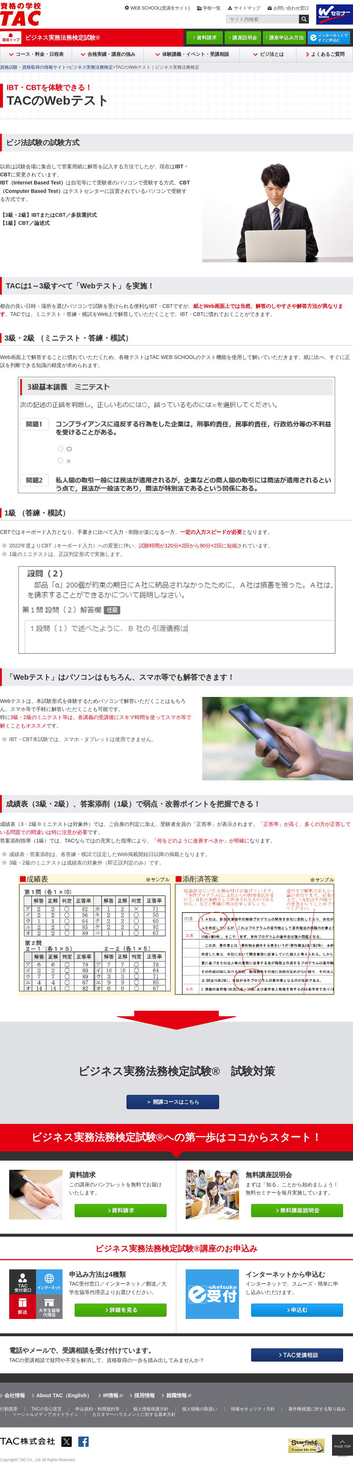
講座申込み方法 (286, 37)
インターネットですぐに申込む (332, 37)
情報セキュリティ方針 (253, 1409)
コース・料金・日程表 (40, 54)
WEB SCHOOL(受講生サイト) (160, 8)
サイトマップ (247, 8)
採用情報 (144, 1395)
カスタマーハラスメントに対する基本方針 (134, 1414)
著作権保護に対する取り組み (317, 1409)
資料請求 (207, 37)
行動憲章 (9, 1409)
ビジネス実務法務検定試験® (62, 38)
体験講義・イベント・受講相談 (195, 54)
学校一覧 (212, 8)
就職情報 (176, 1395)
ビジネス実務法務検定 (91, 67)
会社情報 (14, 1395)
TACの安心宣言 (46, 1409)
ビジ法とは (272, 54)
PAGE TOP (342, 1446)
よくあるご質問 (328, 54)
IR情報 (110, 1395)
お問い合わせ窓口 (291, 8)
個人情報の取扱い (199, 1409)
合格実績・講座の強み (111, 54)
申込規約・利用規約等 (97, 1409)
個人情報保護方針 (150, 1409)
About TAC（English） (64, 1395)
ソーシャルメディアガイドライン (45, 1414)
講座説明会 (244, 37)
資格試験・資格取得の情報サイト (33, 67)
